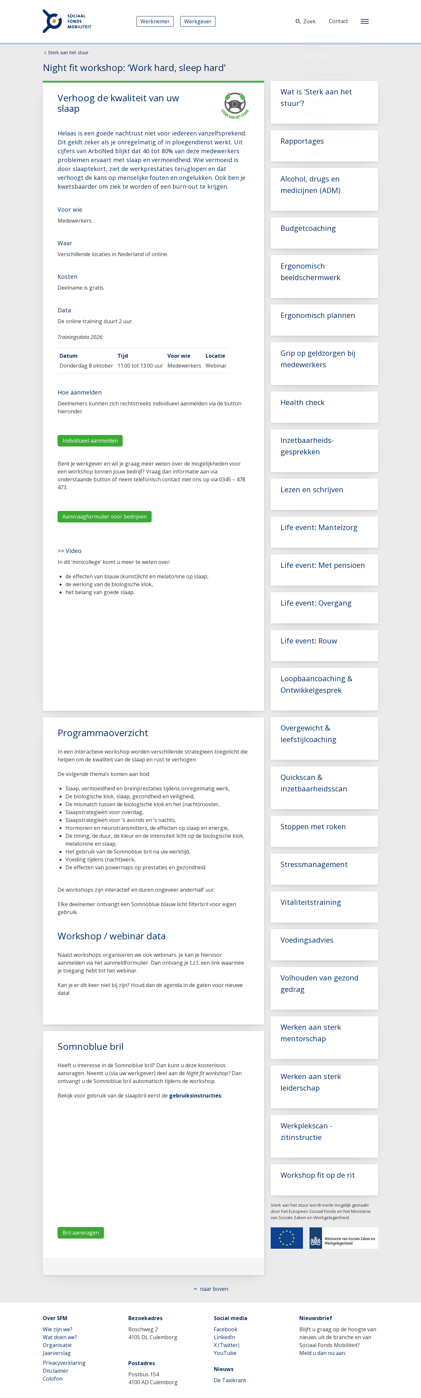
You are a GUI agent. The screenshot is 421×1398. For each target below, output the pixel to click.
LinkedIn (224, 1337)
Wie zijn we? (57, 1329)
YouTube (225, 1353)
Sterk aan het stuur (68, 52)
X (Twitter (226, 1345)
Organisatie (57, 1345)
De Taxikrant (230, 1380)
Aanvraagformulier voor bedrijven (104, 516)
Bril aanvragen (80, 1232)
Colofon (52, 1378)
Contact (338, 21)
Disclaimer (55, 1370)
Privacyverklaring (64, 1362)
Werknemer (155, 21)
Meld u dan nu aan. (322, 1353)
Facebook (225, 1329)
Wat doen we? (60, 1337)
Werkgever (197, 21)
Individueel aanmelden (90, 440)
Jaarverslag (57, 1353)
